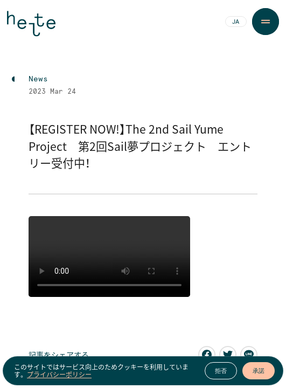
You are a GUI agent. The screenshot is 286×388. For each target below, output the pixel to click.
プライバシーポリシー (59, 374)
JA (235, 22)
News (38, 79)
